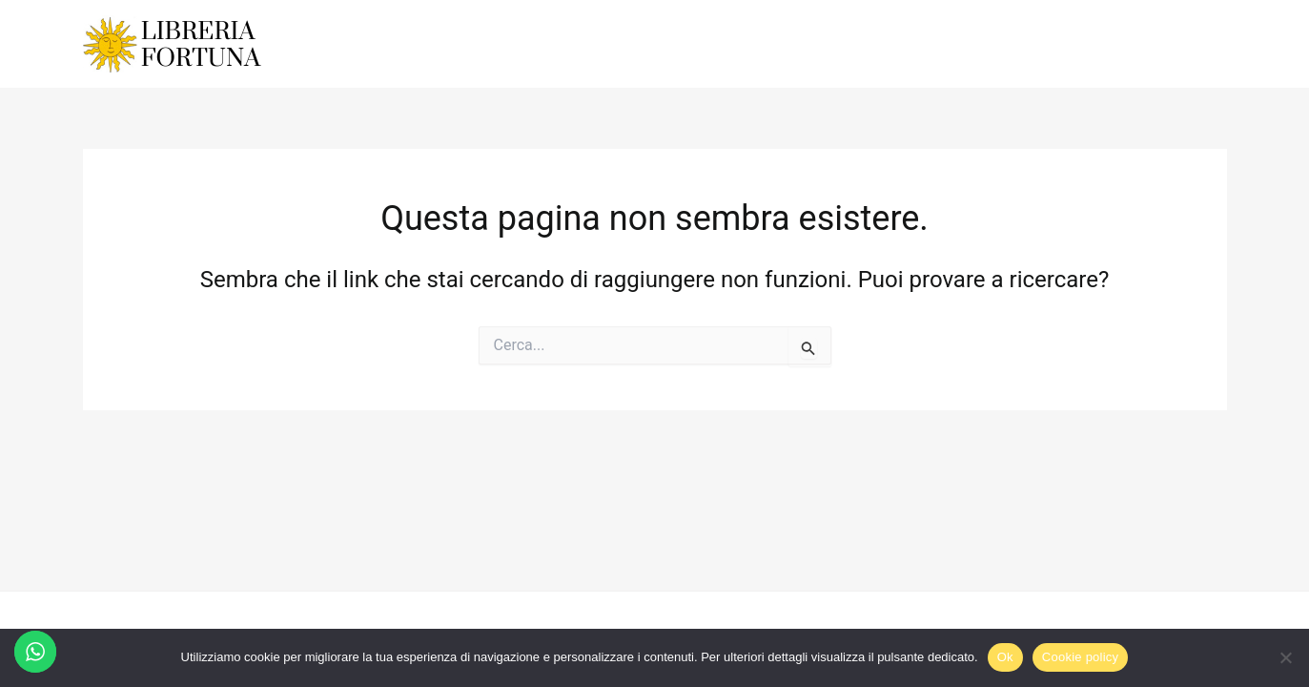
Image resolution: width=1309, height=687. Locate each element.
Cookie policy (1080, 657)
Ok (1005, 657)
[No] (1285, 657)
